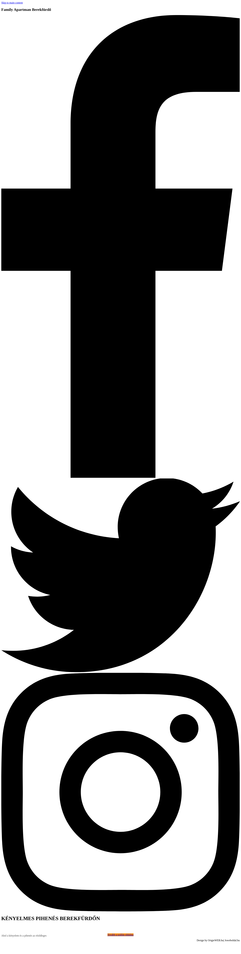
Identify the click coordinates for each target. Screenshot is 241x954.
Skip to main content (12, 2)
